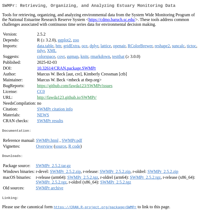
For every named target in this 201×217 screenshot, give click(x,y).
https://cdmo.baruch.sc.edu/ (111, 20)
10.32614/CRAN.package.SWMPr (66, 69)
